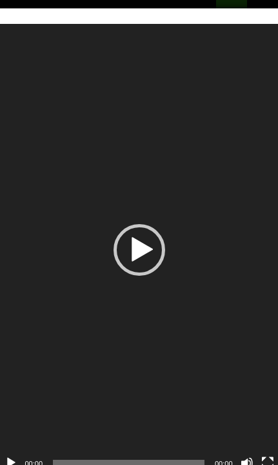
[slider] (122, 443)
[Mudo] (234, 443)
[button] (133, 240)
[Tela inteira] (255, 443)
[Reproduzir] (11, 443)
